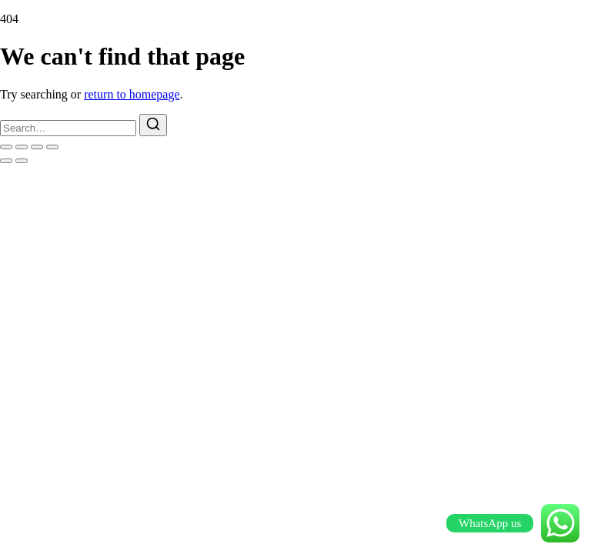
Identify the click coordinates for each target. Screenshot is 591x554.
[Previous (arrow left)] (6, 161)
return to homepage (131, 94)
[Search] (153, 125)
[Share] (37, 147)
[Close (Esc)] (52, 147)
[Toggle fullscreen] (21, 147)
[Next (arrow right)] (21, 161)
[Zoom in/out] (6, 147)
